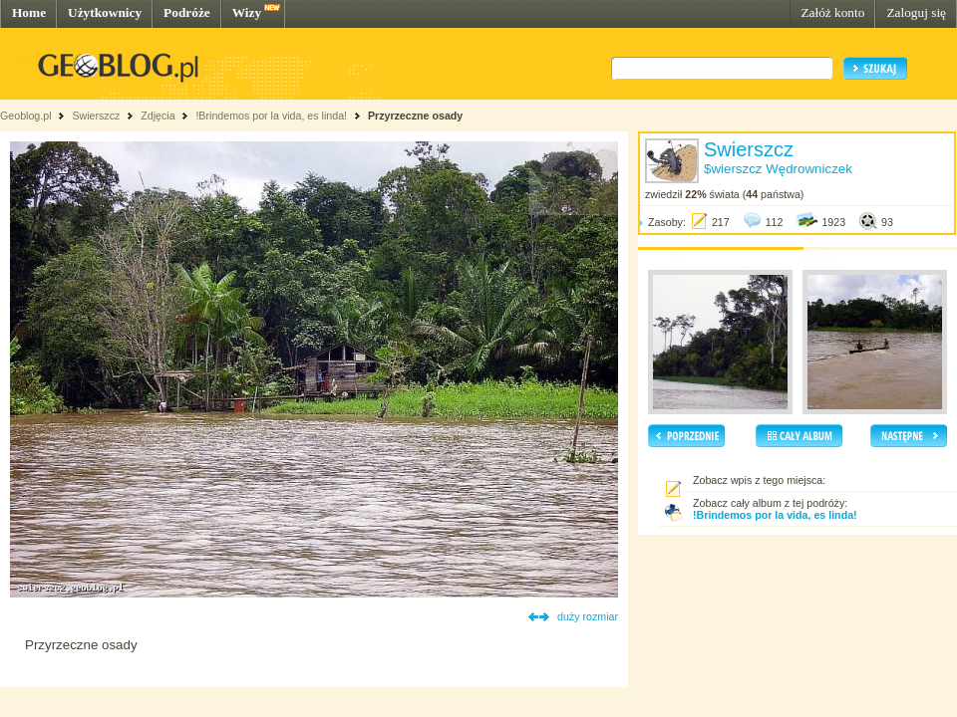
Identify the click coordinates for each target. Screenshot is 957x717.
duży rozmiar (587, 616)
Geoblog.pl (26, 115)
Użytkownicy (105, 12)
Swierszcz (96, 115)
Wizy (246, 12)
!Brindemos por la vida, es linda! (271, 115)
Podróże (186, 12)
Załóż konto (832, 12)
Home (29, 12)
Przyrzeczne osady (415, 115)
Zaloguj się (916, 12)
